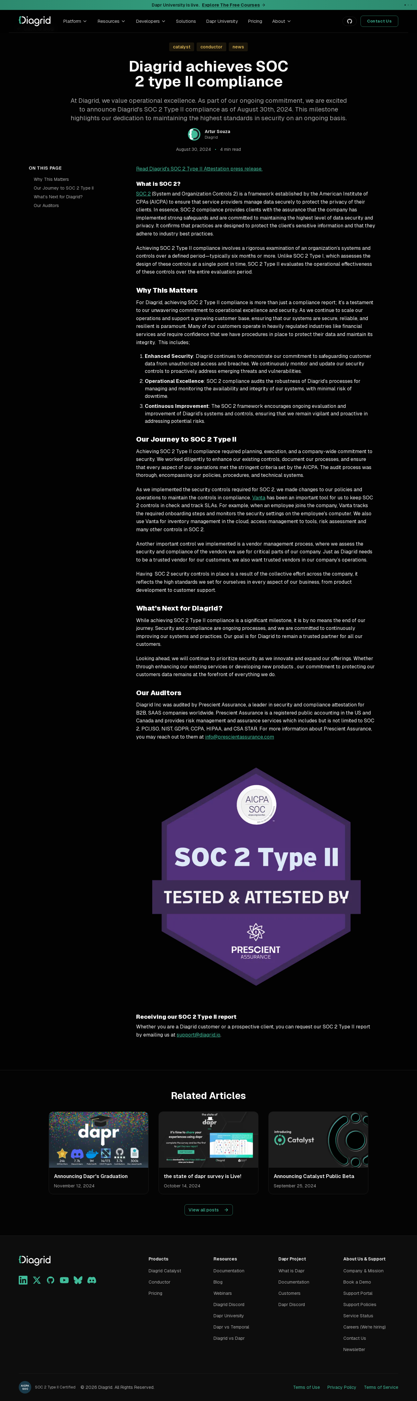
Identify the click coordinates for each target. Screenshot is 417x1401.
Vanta (258, 497)
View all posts (209, 1210)
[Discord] (91, 1280)
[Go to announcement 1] (405, 5)
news (238, 47)
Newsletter (354, 1349)
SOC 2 (143, 194)
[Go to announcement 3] (411, 5)
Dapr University (222, 21)
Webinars (222, 1293)
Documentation (228, 1271)
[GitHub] (50, 1280)
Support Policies (359, 1304)
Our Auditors (46, 205)
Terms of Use (306, 1387)
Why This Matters (51, 179)
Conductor (159, 1282)
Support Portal (357, 1293)
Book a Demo (357, 1282)
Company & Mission (363, 1271)
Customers (289, 1293)
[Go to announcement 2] (408, 5)
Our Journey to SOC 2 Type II (64, 188)
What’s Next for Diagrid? (58, 197)
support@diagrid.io (198, 1035)
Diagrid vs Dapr (229, 1338)
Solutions (186, 21)
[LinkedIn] (23, 1280)
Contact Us (379, 21)
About (282, 21)
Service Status (358, 1316)
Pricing (255, 21)
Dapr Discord (291, 1304)
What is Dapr (291, 1271)
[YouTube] (64, 1280)
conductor (211, 47)
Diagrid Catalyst (165, 1271)
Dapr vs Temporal (231, 1327)
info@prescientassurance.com (239, 737)
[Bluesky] (78, 1280)
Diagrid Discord (228, 1304)
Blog (218, 1282)
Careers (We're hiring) (364, 1327)
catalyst (181, 47)
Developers (151, 21)
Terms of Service (381, 1387)
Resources (111, 21)
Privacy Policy (341, 1387)
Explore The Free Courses (234, 5)
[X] (36, 1280)
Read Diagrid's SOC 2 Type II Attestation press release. (199, 169)
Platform (75, 21)
